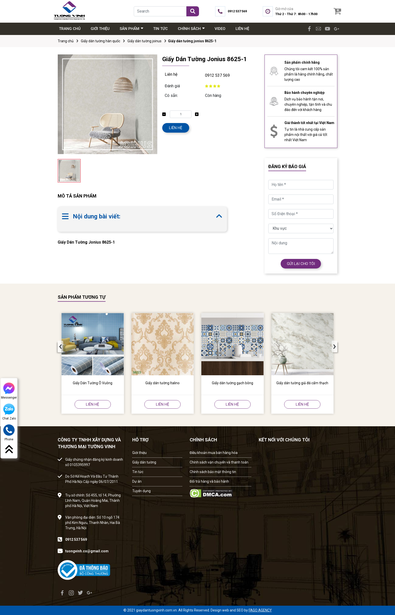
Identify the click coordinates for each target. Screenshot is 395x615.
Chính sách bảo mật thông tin (213, 472)
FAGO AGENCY (260, 610)
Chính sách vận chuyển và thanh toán (219, 462)
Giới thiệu (139, 453)
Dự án (137, 481)
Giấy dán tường (144, 462)
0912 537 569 (217, 75)
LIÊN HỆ (175, 128)
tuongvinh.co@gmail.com (87, 551)
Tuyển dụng (141, 491)
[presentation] (60, 346)
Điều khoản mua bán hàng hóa (214, 453)
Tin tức (137, 472)
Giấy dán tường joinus (144, 41)
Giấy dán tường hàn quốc (100, 41)
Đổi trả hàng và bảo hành (209, 481)
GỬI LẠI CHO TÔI (301, 263)
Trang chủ (66, 41)
